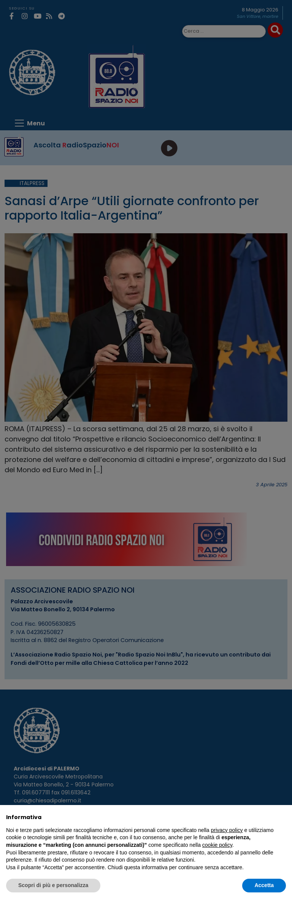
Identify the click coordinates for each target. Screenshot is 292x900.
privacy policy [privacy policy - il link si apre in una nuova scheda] (227, 830)
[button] (282, 817)
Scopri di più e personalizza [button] (53, 885)
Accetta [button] (264, 885)
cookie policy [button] (217, 845)
